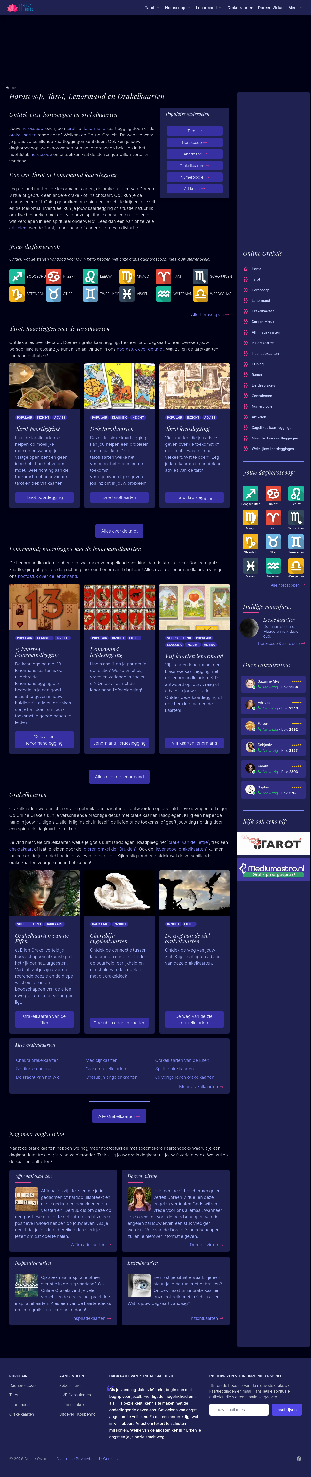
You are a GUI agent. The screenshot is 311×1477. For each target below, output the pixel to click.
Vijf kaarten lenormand (194, 743)
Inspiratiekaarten (91, 1318)
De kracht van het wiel (38, 1077)
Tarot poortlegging (44, 497)
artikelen (17, 227)
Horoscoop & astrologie (282, 643)
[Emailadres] (239, 1410)
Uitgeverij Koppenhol (77, 1414)
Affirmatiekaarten (91, 1244)
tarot (70, 128)
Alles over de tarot (119, 531)
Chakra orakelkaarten (37, 1060)
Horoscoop (195, 142)
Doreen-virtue (207, 1244)
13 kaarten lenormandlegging (44, 740)
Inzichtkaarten (207, 1318)
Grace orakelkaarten (106, 1068)
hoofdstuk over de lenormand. (48, 576)
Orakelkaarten (240, 7)
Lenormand (195, 154)
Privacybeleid (88, 1458)
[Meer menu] (296, 8)
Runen (252, 375)
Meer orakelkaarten (201, 1086)
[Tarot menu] (152, 8)
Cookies (110, 1458)
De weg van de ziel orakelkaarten (194, 1019)
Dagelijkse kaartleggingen (268, 428)
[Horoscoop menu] (178, 8)
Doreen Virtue (271, 7)
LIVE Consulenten (75, 1395)
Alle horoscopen (210, 314)
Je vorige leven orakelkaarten (184, 1077)
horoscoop (32, 128)
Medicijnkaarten (102, 1060)
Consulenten (257, 396)
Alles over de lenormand (119, 776)
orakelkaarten (23, 134)
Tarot (194, 131)
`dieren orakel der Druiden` (109, 848)
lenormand (94, 128)
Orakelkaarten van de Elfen (44, 1019)
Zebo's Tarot (70, 1385)
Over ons (65, 1458)
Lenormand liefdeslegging (119, 743)
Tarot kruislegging (194, 497)
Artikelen (194, 188)
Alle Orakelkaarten (119, 1116)
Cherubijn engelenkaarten (120, 1022)
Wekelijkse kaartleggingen (268, 449)
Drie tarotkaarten (119, 497)
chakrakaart (21, 848)
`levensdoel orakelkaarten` (180, 848)
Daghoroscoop (22, 1385)
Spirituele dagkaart (35, 1068)
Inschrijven (287, 1409)
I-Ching (253, 364)
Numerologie (194, 177)
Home (252, 269)
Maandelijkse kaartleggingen (270, 438)
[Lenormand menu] (209, 8)
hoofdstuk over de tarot (140, 349)
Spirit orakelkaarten (174, 1068)
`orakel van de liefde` (188, 842)
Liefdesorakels (259, 385)
